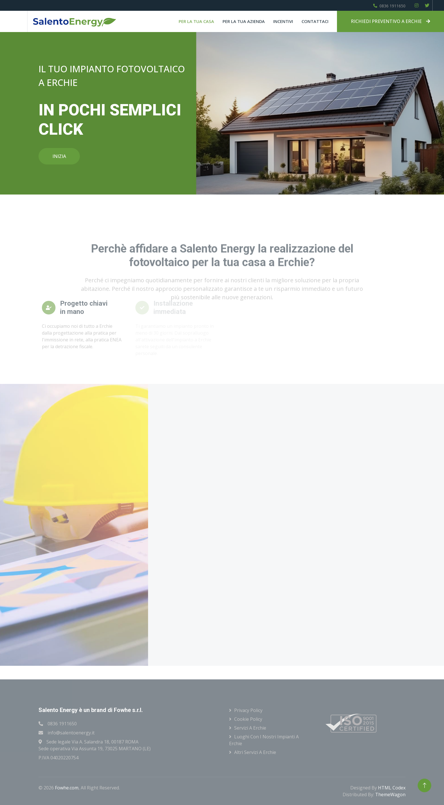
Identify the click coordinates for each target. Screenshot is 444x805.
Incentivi (283, 21)
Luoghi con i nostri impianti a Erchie (264, 740)
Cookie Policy (248, 719)
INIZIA (59, 156)
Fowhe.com (66, 788)
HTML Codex (391, 788)
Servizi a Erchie (250, 728)
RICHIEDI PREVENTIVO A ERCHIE (390, 21)
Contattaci (315, 21)
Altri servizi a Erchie (255, 752)
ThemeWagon (390, 794)
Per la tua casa (196, 21)
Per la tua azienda (244, 21)
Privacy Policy (248, 710)
